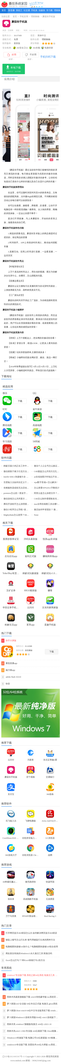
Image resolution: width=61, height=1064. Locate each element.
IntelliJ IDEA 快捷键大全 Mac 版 (18, 477)
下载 (51, 651)
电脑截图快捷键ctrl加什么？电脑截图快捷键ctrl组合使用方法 (29, 947)
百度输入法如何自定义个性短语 (18, 482)
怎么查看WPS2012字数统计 (46, 488)
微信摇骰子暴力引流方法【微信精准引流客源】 (26, 471)
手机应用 (24, 16)
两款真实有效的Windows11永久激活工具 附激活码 (26, 954)
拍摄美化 (42, 11)
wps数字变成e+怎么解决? (45, 482)
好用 (11, 54)
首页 (4, 10)
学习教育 (49, 11)
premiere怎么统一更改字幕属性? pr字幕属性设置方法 (28, 493)
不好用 (30, 54)
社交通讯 (27, 11)
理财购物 (57, 11)
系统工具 (19, 11)
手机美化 (34, 11)
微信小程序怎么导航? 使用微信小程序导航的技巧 (26, 509)
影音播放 (11, 11)
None (36, 515)
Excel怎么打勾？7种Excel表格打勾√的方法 (23, 960)
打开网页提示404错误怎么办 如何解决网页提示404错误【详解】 (29, 933)
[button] (29, 159)
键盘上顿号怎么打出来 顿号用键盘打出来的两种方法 (28, 940)
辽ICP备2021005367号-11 (13, 1056)
